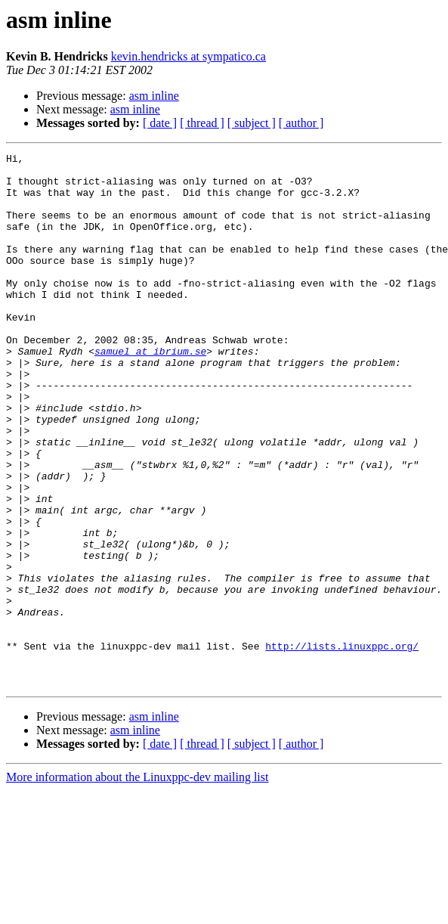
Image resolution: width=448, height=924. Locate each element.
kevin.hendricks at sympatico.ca (188, 56)
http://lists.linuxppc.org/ (342, 745)
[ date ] (160, 122)
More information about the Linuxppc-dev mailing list (137, 883)
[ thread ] (202, 122)
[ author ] (301, 122)
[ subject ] (251, 122)
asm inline (154, 95)
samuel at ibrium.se (150, 391)
